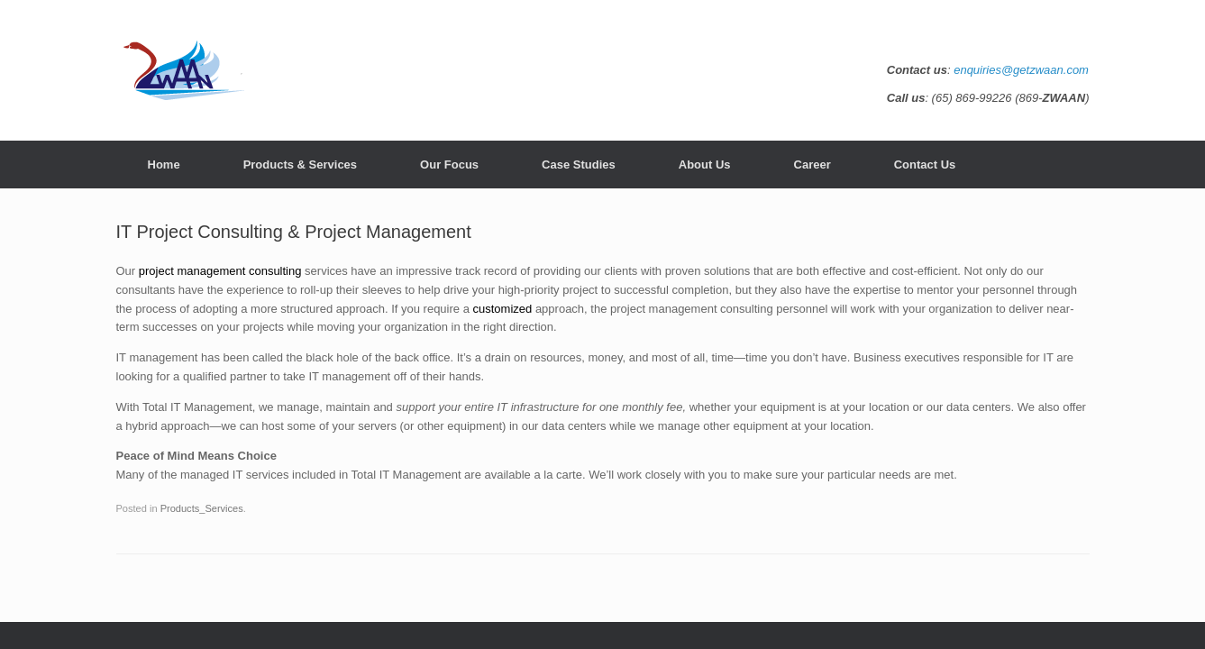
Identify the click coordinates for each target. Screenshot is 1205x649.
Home (164, 164)
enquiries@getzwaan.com (1021, 70)
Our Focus (449, 164)
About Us (705, 164)
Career (812, 164)
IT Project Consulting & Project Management (293, 232)
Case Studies (579, 164)
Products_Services (201, 508)
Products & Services (300, 164)
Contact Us (925, 164)
